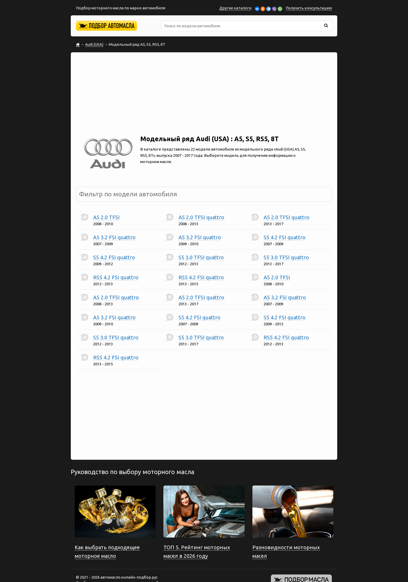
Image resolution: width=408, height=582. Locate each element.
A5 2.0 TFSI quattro (201, 217)
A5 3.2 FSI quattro (114, 237)
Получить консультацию (309, 8)
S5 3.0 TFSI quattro (201, 257)
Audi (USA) (94, 44)
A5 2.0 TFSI (106, 217)
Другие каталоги (235, 8)
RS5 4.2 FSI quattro (115, 277)
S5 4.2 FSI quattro (284, 237)
